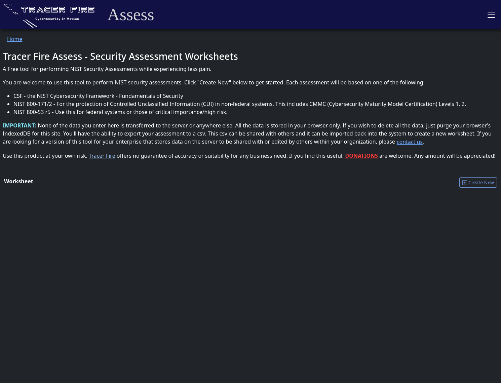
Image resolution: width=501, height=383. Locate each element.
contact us (410, 142)
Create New (478, 182)
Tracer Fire (102, 155)
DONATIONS (361, 155)
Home (15, 39)
